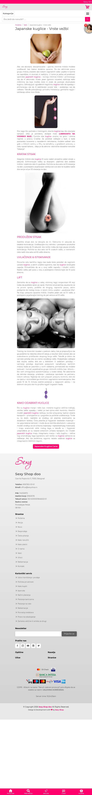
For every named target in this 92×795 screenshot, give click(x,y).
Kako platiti (22, 544)
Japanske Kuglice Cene (46, 446)
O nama (21, 549)
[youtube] (28, 646)
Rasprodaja (22, 531)
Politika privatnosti (26, 582)
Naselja (51, 652)
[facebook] (17, 646)
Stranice (52, 657)
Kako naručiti (23, 540)
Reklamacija (23, 562)
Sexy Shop (59, 710)
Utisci (20, 557)
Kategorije (8, 13)
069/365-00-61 (29, 484)
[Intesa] (46, 675)
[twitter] (38, 646)
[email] (40, 634)
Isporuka (21, 590)
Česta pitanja (23, 536)
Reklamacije (23, 608)
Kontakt (21, 566)
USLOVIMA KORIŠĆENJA (53, 690)
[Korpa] (87, 6)
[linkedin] (33, 646)
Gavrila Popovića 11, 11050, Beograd (30, 478)
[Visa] (52, 669)
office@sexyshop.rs (29, 487)
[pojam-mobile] (43, 19)
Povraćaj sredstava (26, 612)
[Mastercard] (43, 669)
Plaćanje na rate (24, 604)
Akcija (20, 522)
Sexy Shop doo (28, 474)
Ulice (17, 657)
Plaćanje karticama (26, 599)
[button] (10, 791)
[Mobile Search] (87, 19)
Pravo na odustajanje (26, 617)
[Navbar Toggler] (87, 13)
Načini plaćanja (24, 595)
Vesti (25, 25)
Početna (18, 25)
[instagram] (23, 646)
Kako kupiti (22, 586)
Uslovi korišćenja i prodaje (29, 577)
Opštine (19, 652)
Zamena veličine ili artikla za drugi (32, 621)
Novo (20, 527)
